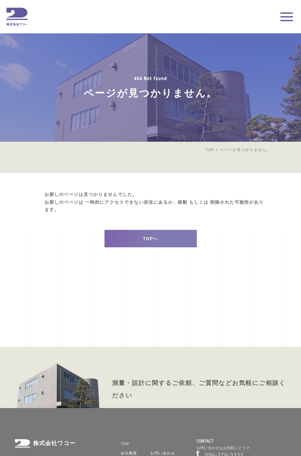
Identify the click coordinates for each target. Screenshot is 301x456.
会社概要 (129, 453)
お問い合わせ (162, 453)
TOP (210, 150)
